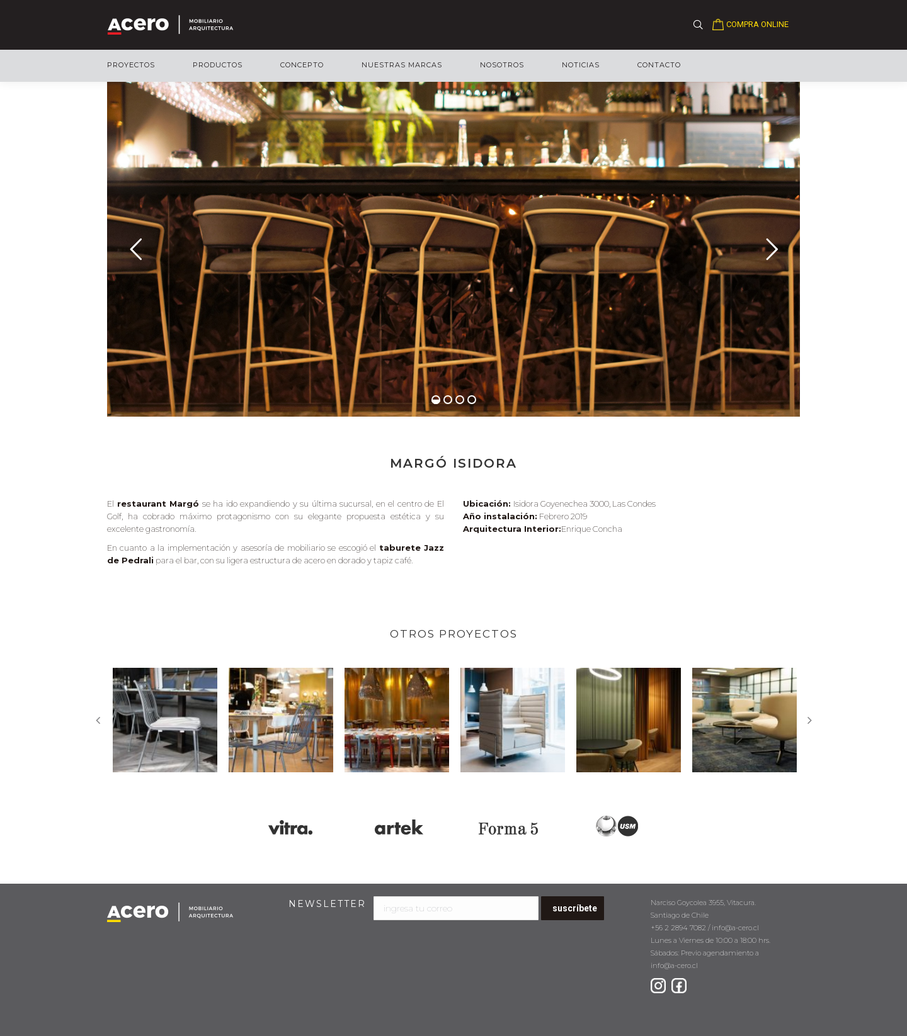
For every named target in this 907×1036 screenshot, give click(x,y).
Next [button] (809, 720)
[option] (165, 720)
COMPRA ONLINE (757, 24)
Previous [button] (97, 720)
